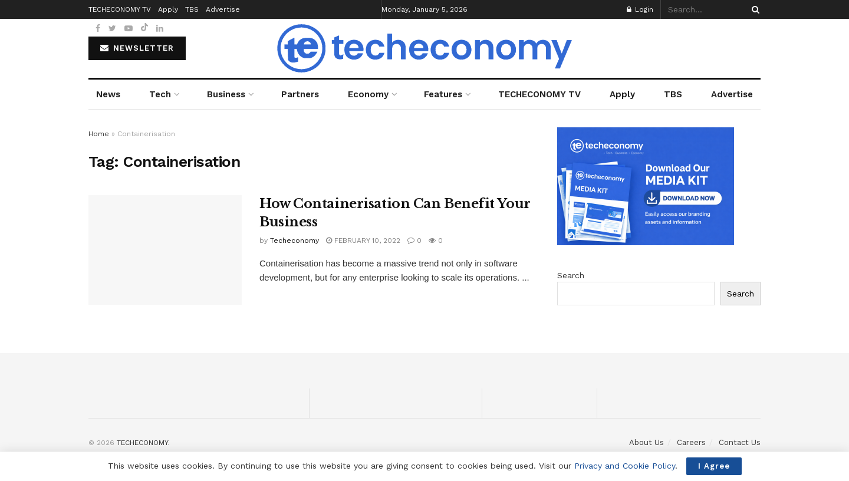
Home (98, 134)
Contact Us (740, 442)
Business (226, 94)
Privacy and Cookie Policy (624, 465)
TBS (673, 94)
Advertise (732, 94)
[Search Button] (753, 9)
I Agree (714, 466)
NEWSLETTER (137, 48)
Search (570, 275)
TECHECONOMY (142, 443)
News (108, 94)
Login (640, 9)
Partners (300, 94)
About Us (646, 442)
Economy (368, 94)
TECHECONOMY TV (539, 94)
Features (443, 94)
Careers (691, 442)
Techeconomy (294, 240)
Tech (160, 94)
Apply (622, 94)
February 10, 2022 (363, 240)
